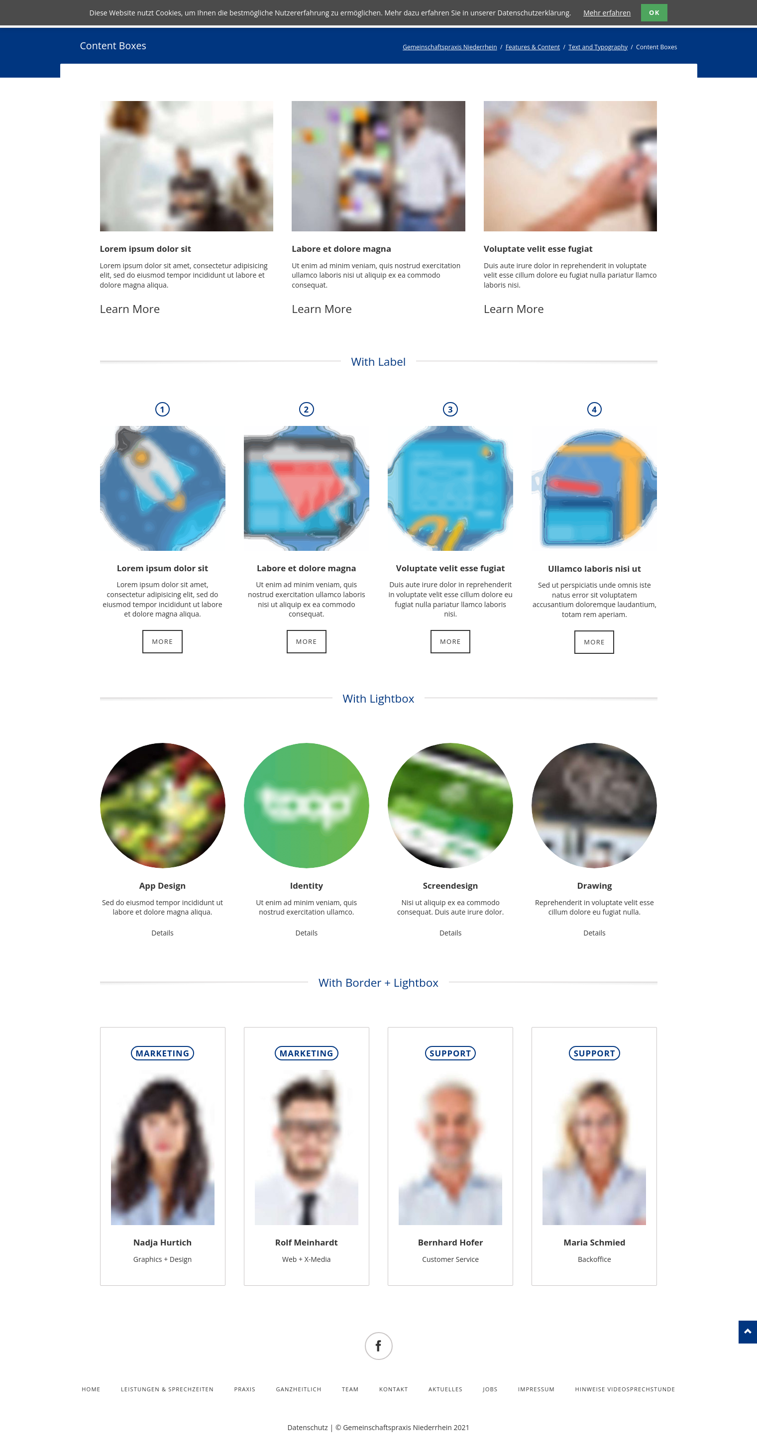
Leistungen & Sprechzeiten (167, 1389)
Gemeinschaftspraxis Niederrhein (450, 47)
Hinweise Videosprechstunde (625, 1389)
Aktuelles (446, 1389)
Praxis (244, 1389)
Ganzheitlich (299, 1389)
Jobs (490, 1389)
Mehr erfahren (607, 12)
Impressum (536, 1389)
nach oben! (748, 1332)
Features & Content (533, 47)
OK (654, 12)
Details (162, 932)
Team (350, 1389)
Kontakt (393, 1389)
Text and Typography (598, 47)
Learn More (130, 308)
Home (91, 1389)
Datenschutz (307, 1427)
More (162, 641)
